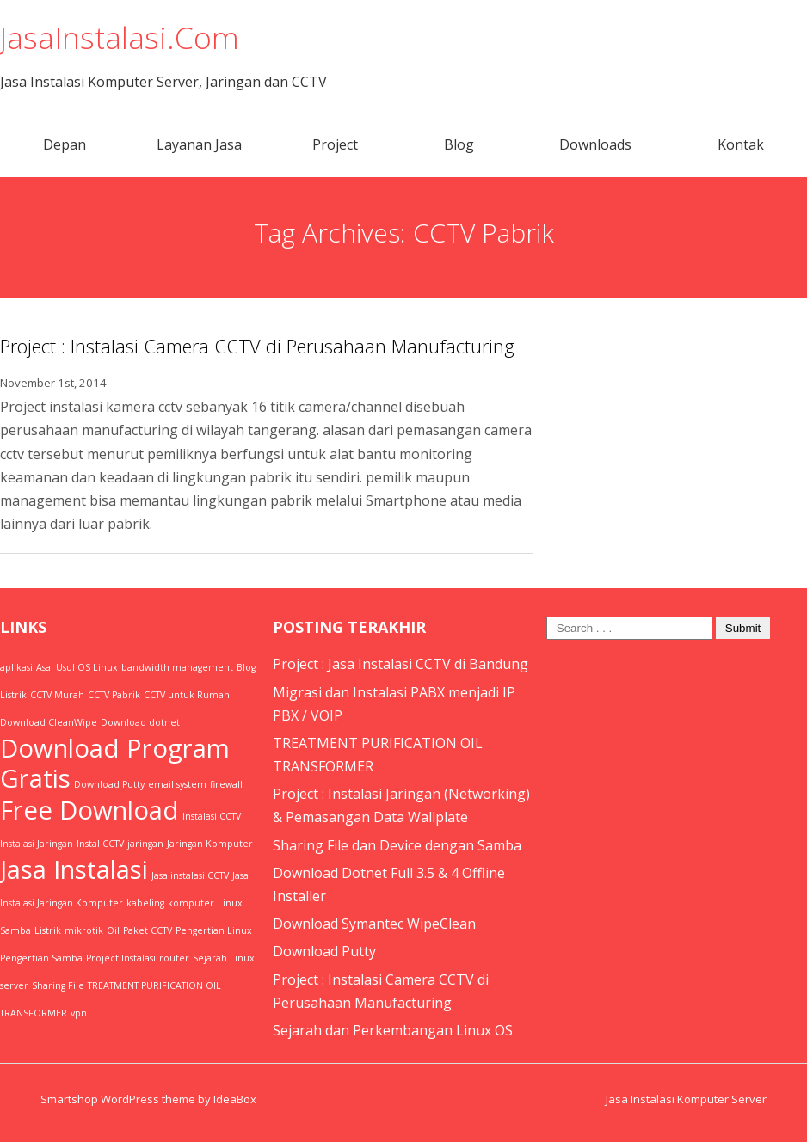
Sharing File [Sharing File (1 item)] (58, 985)
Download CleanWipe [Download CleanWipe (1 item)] (48, 721)
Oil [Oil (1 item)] (113, 930)
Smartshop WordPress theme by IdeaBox (148, 1098)
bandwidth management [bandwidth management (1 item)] (177, 666)
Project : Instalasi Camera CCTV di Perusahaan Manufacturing (257, 345)
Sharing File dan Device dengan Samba (397, 844)
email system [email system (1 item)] (177, 783)
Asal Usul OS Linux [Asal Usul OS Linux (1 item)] (77, 666)
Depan (64, 143)
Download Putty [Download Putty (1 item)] (109, 783)
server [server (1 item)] (14, 985)
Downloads (595, 143)
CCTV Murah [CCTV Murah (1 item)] (57, 694)
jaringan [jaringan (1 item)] (145, 843)
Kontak (741, 143)
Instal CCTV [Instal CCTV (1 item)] (100, 843)
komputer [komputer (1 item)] (191, 902)
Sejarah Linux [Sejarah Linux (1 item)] (224, 957)
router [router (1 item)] (174, 957)
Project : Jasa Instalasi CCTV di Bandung (400, 663)
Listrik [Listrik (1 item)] (47, 930)
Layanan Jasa (199, 143)
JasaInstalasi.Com (122, 36)
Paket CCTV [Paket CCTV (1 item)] (147, 930)
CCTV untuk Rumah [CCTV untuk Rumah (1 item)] (187, 694)
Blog (459, 143)
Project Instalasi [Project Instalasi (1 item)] (121, 957)
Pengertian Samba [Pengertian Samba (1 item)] (41, 957)
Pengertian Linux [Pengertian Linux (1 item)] (214, 930)
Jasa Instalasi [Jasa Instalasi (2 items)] (74, 868)
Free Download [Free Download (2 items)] (89, 809)
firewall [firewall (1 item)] (226, 783)
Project (335, 143)
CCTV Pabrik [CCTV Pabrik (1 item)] (114, 694)
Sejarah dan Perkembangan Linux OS (393, 1029)
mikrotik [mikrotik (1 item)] (84, 930)
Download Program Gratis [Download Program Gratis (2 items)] (115, 762)
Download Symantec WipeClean (374, 922)
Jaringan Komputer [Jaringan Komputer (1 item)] (210, 843)
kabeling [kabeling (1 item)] (145, 902)
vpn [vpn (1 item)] (79, 1012)
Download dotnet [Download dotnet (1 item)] (140, 721)
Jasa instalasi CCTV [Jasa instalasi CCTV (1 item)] (190, 875)
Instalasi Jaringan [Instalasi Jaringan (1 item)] (36, 843)
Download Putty (324, 950)
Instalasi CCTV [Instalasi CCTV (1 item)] (211, 815)
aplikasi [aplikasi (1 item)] (16, 666)
